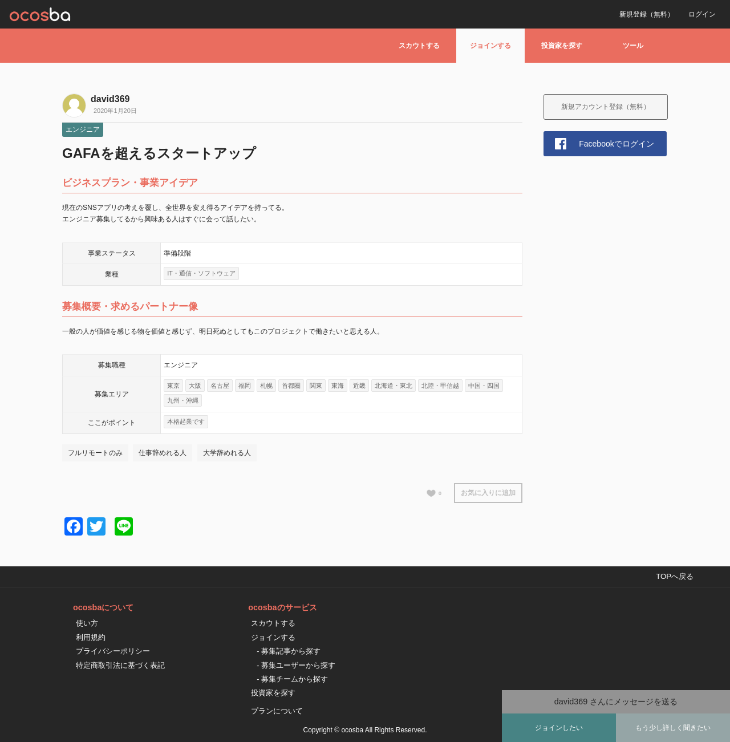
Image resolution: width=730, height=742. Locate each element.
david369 (110, 99)
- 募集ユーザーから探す (296, 665)
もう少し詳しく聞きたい (673, 728)
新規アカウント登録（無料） (605, 107)
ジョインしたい (559, 728)
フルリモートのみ (95, 453)
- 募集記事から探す (289, 651)
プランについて (277, 711)
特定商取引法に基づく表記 (120, 665)
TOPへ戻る (675, 576)
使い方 (87, 623)
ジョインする (490, 46)
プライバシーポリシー (113, 651)
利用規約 (91, 637)
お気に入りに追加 (488, 493)
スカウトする (419, 46)
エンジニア (83, 129)
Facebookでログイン (616, 143)
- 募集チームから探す (292, 679)
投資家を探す (561, 46)
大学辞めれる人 (227, 453)
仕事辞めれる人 (162, 453)
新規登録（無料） (646, 14)
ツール (633, 46)
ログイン (702, 14)
